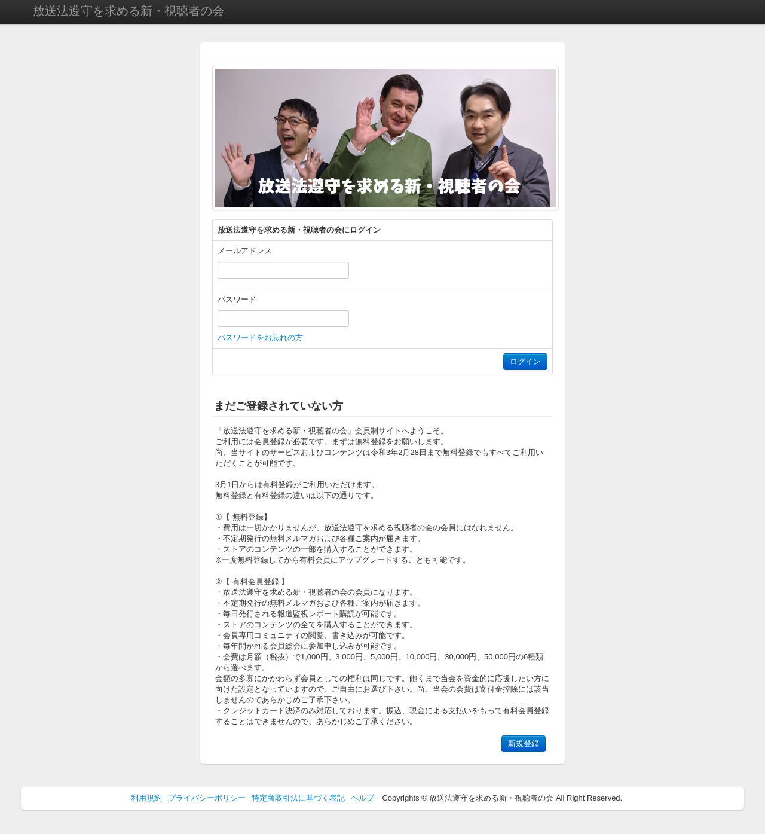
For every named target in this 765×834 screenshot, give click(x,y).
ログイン (525, 361)
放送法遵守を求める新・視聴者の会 (128, 10)
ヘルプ (362, 797)
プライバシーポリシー (207, 797)
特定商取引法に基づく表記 (298, 797)
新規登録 (523, 743)
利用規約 (146, 797)
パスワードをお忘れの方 (260, 337)
